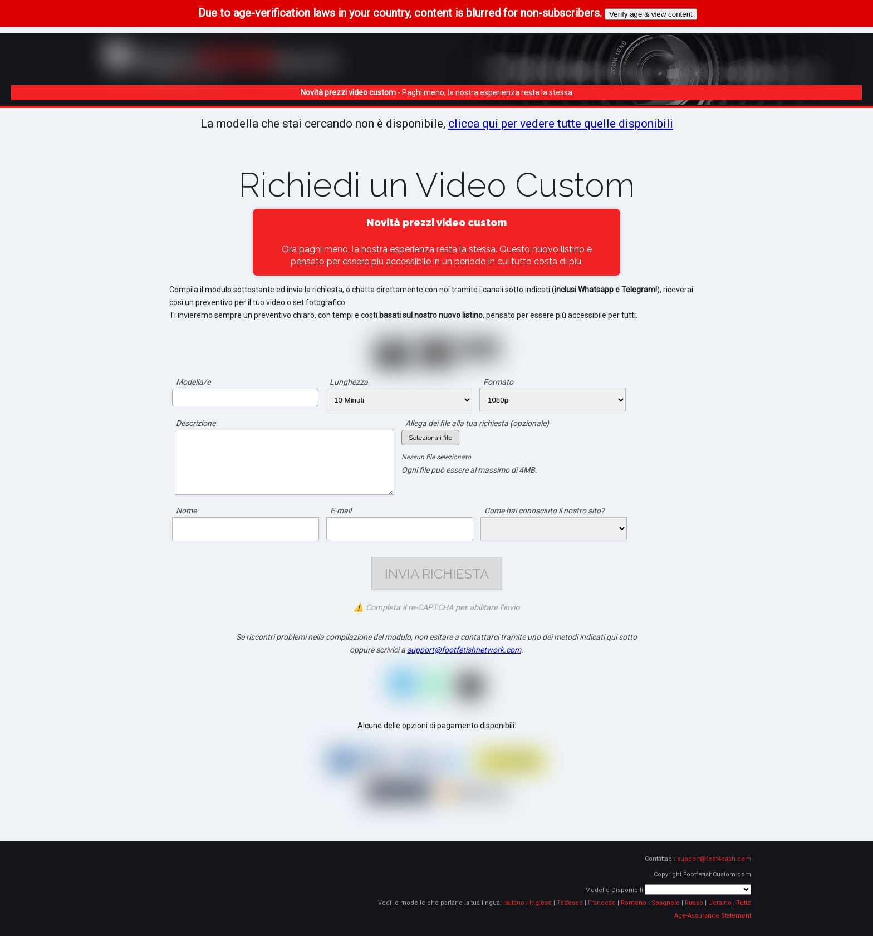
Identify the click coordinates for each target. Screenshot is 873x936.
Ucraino (720, 902)
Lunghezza (349, 382)
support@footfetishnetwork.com (464, 649)
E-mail (340, 510)
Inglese (540, 902)
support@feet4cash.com (714, 859)
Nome (186, 510)
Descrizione (195, 423)
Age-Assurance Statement (712, 915)
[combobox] (245, 397)
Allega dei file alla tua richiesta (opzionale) (477, 423)
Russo (694, 902)
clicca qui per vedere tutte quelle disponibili (560, 123)
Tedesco (570, 902)
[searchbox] (178, 397)
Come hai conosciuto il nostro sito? (544, 510)
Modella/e (193, 382)
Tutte (744, 902)
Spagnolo (665, 902)
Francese (602, 902)
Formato (498, 382)
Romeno (633, 902)
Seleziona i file (430, 438)
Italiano (513, 902)
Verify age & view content (651, 14)
